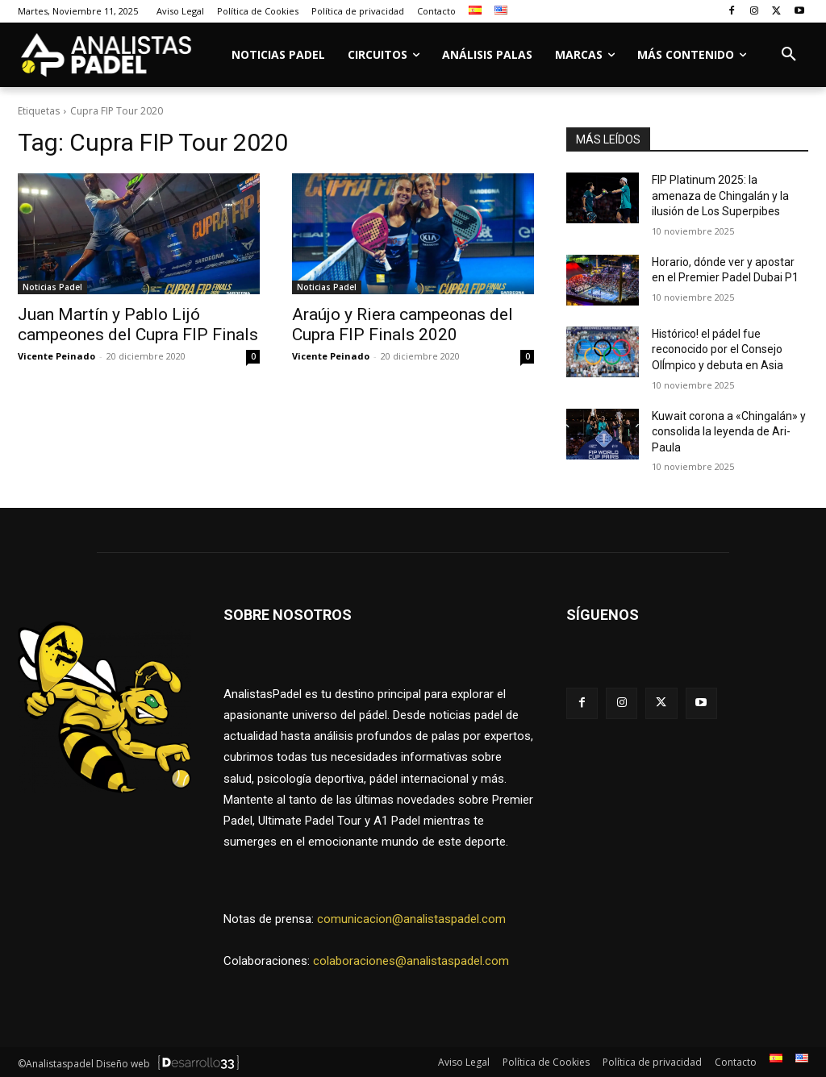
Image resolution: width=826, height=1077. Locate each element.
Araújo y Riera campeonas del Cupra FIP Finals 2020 (402, 324)
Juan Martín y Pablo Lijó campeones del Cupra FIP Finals (138, 324)
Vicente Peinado (56, 356)
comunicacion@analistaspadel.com (411, 917)
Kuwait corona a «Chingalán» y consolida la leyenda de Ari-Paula (729, 432)
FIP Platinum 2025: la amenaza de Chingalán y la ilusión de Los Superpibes (720, 195)
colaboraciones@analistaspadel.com (411, 959)
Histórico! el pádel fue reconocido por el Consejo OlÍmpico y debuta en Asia (717, 349)
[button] (789, 54)
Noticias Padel (52, 287)
